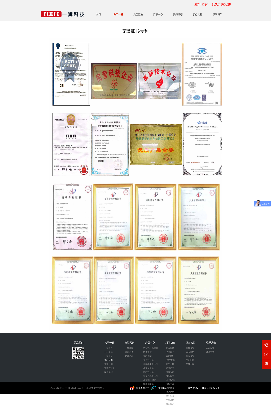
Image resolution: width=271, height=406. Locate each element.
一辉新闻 (129, 348)
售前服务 (190, 348)
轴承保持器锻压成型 (170, 348)
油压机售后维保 (129, 352)
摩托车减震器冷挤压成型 (170, 396)
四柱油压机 (148, 372)
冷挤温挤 (147, 352)
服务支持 (197, 14)
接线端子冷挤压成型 (170, 352)
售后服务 (190, 356)
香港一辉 (108, 364)
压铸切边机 (148, 368)
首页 (98, 14)
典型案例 (138, 14)
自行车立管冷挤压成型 (170, 376)
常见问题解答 (190, 360)
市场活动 (129, 356)
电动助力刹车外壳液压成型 (170, 392)
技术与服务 (109, 368)
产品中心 (158, 14)
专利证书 (108, 360)
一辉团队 (108, 356)
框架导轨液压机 (150, 376)
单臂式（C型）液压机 (150, 380)
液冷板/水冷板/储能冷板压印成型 (170, 380)
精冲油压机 (148, 388)
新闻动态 (178, 14)
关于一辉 (118, 14)
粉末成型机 (148, 384)
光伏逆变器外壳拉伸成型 (170, 368)
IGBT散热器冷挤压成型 (170, 360)
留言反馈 (210, 348)
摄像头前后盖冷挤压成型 (170, 372)
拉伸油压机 (148, 360)
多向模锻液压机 (150, 364)
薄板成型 (147, 356)
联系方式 (210, 352)
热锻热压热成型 (150, 348)
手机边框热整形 (170, 400)
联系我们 (217, 14)
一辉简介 (108, 348)
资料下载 (190, 364)
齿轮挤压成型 (170, 356)
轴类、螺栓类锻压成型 (170, 364)
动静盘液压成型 (170, 388)
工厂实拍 (108, 352)
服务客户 (170, 404)
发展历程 (108, 372)
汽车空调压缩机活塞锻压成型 (170, 384)
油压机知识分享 (190, 352)
